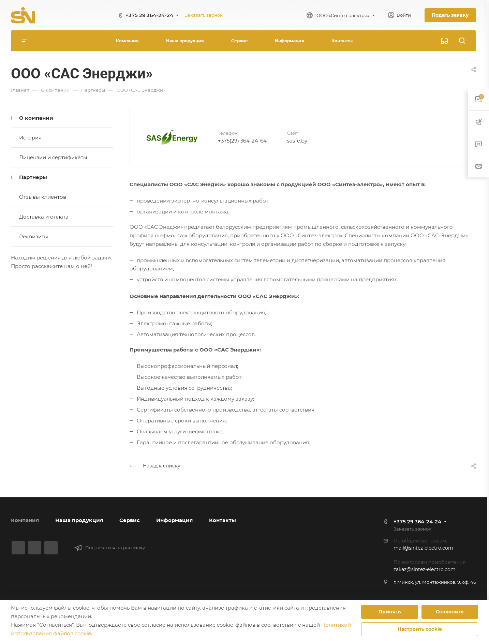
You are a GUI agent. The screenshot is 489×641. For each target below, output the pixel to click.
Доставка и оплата (44, 216)
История (30, 137)
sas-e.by (297, 140)
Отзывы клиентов (42, 197)
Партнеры (33, 177)
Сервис (129, 520)
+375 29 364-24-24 (149, 15)
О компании (36, 118)
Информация (174, 520)
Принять (390, 612)
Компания (25, 520)
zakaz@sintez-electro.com (425, 569)
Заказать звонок (204, 15)
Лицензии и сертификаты (53, 157)
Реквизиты (33, 236)
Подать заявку (450, 15)
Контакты (222, 520)
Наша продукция (79, 520)
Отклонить (449, 612)
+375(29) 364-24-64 (242, 140)
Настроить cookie (420, 629)
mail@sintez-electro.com (423, 548)
